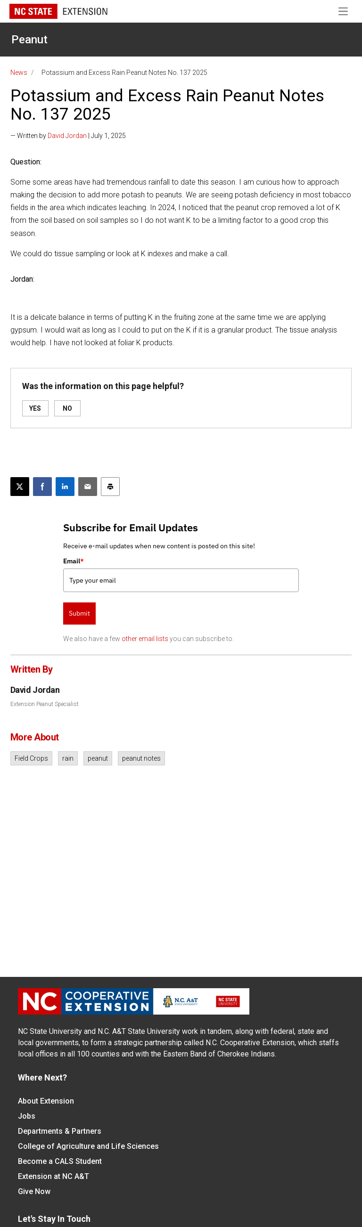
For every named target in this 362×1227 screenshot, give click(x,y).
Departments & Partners (59, 1131)
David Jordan (67, 135)
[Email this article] (87, 486)
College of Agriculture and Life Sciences (88, 1146)
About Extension (46, 1101)
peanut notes (141, 758)
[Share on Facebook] (42, 486)
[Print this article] (110, 486)
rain (68, 758)
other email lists (145, 638)
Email (73, 561)
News (18, 72)
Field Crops (31, 758)
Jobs (26, 1116)
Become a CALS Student (60, 1161)
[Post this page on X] (19, 486)
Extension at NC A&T (53, 1176)
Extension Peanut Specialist (44, 704)
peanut (98, 758)
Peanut (29, 39)
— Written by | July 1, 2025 (68, 135)
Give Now (34, 1191)
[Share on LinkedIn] (65, 486)
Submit (79, 613)
